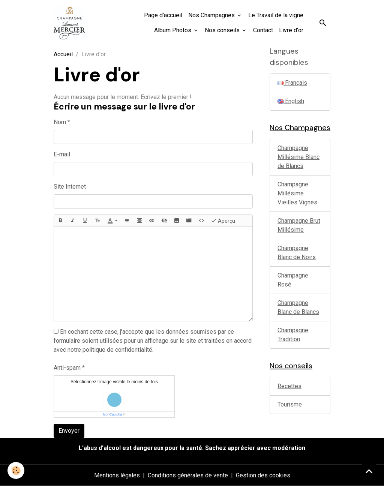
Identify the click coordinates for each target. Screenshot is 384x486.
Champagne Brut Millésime (299, 225)
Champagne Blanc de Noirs (297, 252)
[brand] (69, 22)
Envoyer (69, 430)
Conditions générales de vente (188, 475)
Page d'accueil (163, 15)
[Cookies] (16, 470)
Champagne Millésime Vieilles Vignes (297, 193)
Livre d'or (291, 30)
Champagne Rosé (293, 280)
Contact (263, 30)
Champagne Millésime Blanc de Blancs (299, 157)
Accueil (63, 54)
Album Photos (173, 30)
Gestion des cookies (263, 475)
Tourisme (290, 404)
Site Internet (70, 186)
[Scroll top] (369, 471)
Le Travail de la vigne (275, 15)
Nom (60, 122)
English (291, 101)
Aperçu (223, 220)
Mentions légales (117, 475)
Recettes (290, 386)
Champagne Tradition (293, 335)
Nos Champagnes (212, 15)
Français (292, 82)
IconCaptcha (112, 414)
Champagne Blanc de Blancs (298, 307)
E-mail (62, 154)
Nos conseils (223, 30)
